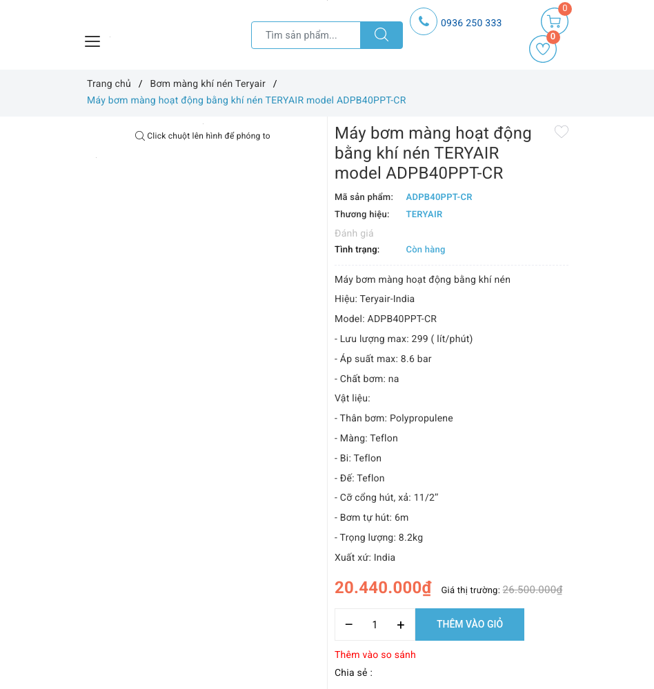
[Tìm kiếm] (381, 35)
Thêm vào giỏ (470, 624)
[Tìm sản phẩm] (306, 35)
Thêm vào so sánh (375, 655)
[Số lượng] (375, 624)
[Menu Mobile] (93, 40)
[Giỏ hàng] (554, 21)
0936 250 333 (471, 23)
